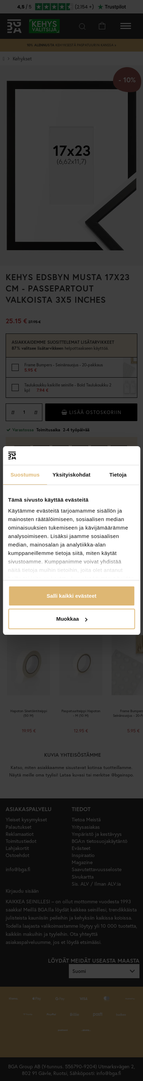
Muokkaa (71, 619)
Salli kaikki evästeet (71, 596)
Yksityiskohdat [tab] (71, 475)
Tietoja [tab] (118, 475)
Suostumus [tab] (25, 475)
